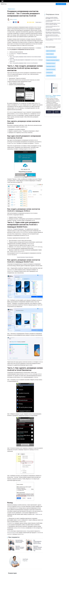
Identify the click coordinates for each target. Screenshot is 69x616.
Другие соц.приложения (51, 58)
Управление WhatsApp (51, 71)
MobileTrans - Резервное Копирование (20, 53)
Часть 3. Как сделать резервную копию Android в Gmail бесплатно (26, 63)
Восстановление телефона (52, 64)
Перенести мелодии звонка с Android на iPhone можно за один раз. (53, 25)
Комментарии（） (39, 22)
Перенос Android (12, 9)
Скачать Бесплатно (20, 257)
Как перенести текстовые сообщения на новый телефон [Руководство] (52, 33)
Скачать (49, 125)
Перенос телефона (50, 61)
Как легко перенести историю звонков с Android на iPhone (52, 46)
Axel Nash (15, 19)
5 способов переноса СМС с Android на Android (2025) (52, 21)
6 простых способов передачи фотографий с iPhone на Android (53, 18)
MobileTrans (38, 514)
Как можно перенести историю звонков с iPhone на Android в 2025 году (52, 42)
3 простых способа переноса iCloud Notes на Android (52, 29)
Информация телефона (51, 74)
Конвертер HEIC (50, 81)
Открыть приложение (60, 3)
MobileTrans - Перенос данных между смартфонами (52, 105)
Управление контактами (51, 77)
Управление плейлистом (51, 84)
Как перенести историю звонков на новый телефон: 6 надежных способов (53, 38)
